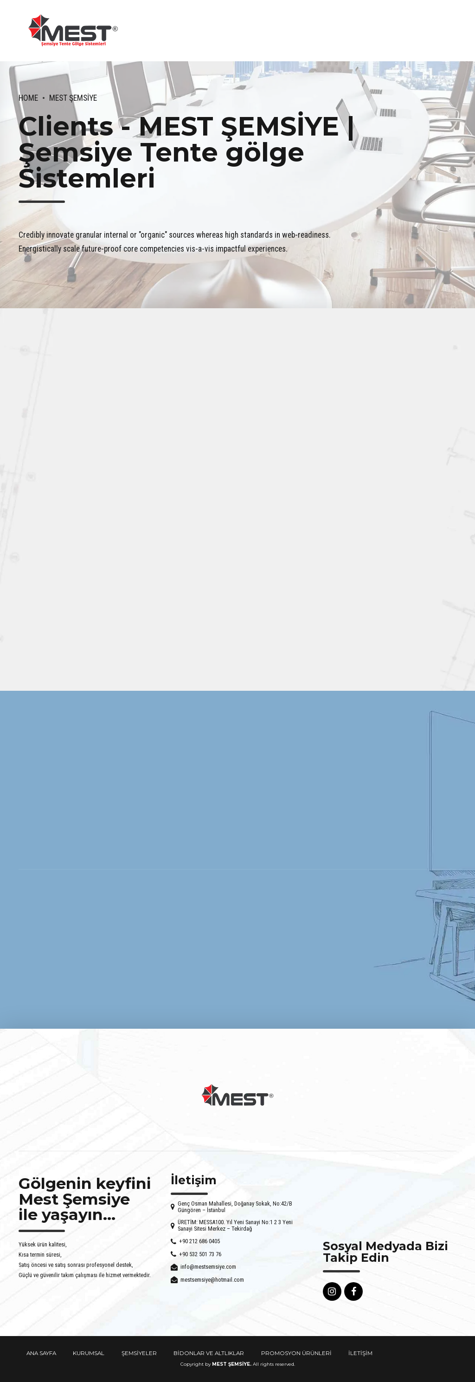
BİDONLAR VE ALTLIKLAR (208, 1353)
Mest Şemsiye (73, 98)
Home (28, 98)
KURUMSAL (88, 1353)
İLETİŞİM (360, 1353)
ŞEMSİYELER (139, 1353)
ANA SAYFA (41, 1353)
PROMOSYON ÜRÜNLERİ (296, 1353)
